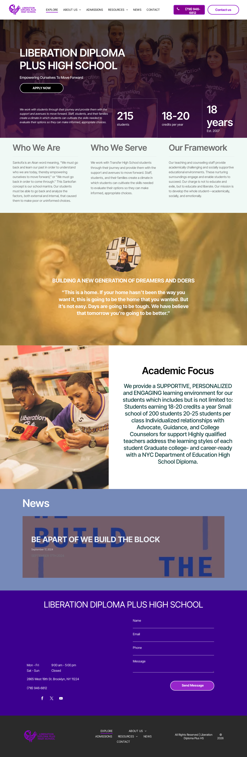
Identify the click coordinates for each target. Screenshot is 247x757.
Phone (137, 648)
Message (139, 661)
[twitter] (51, 699)
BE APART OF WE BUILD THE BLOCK (95, 539)
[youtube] (61, 699)
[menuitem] (52, 10)
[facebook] (42, 699)
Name (137, 620)
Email (136, 634)
